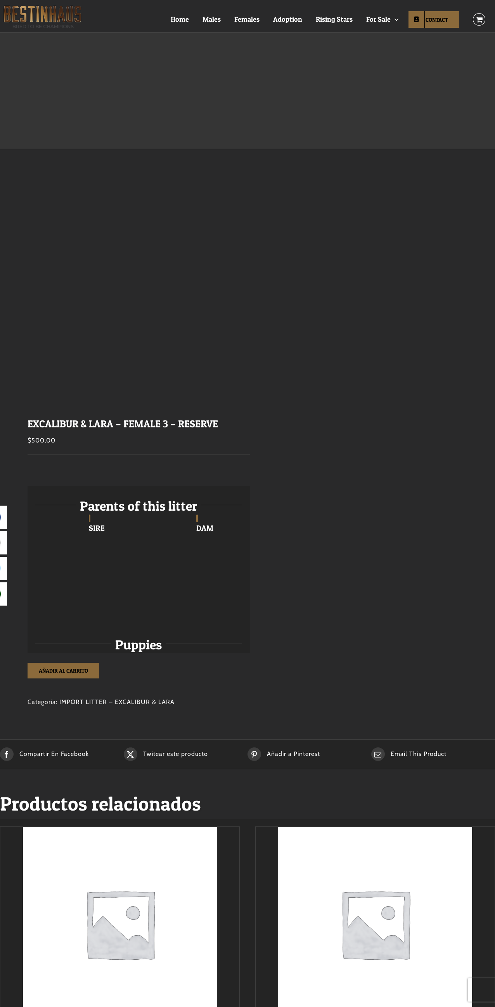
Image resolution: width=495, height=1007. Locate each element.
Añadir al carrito (63, 670)
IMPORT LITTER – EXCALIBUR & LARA (117, 702)
